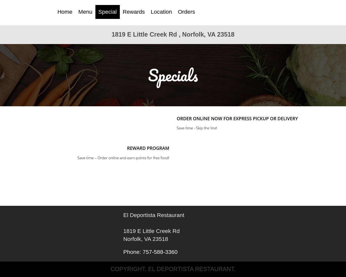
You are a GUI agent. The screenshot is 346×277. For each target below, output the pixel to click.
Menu (85, 12)
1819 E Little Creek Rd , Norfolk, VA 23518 (173, 34)
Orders (186, 12)
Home (64, 12)
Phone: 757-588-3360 (150, 252)
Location (161, 12)
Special (107, 12)
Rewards (134, 12)
